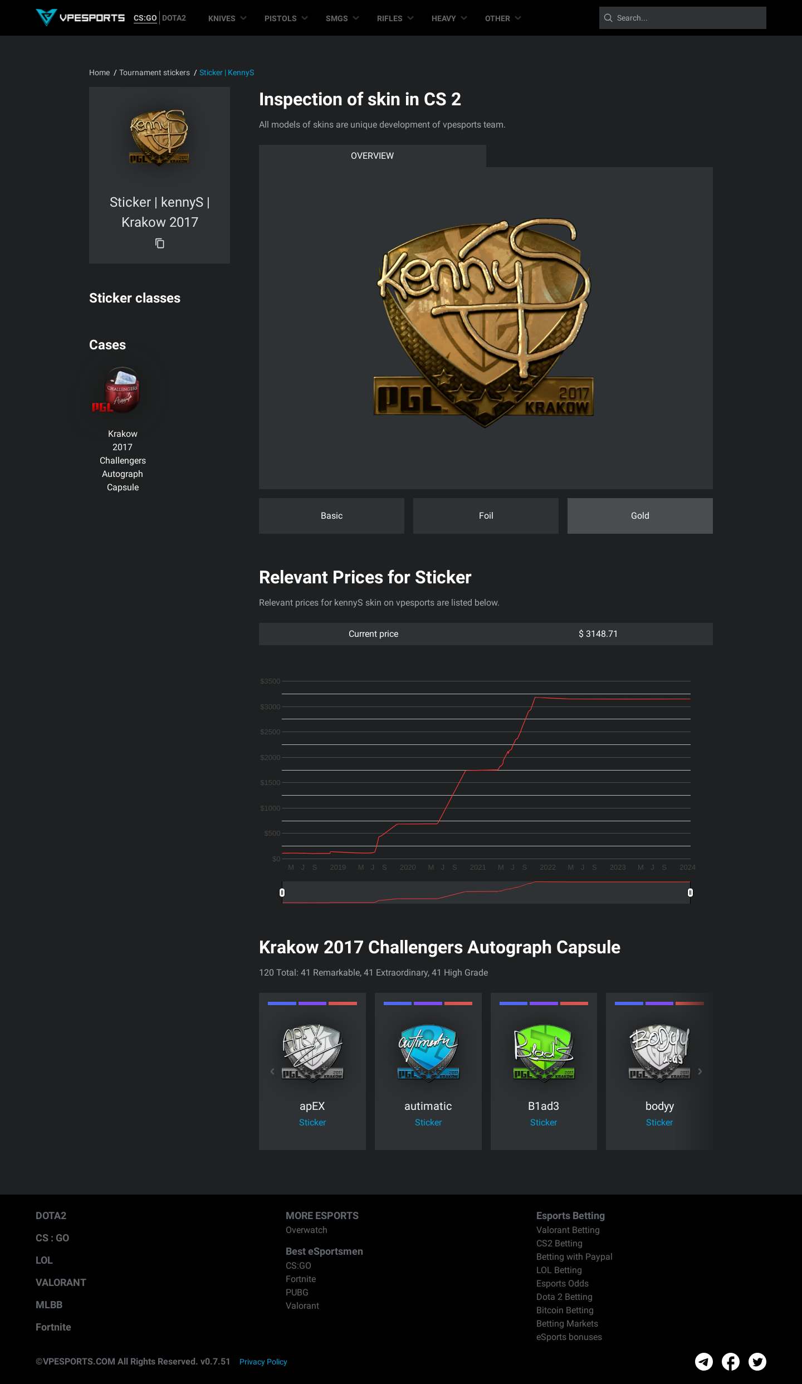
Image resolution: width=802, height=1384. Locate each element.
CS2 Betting (559, 1243)
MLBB (49, 1304)
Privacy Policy (263, 1361)
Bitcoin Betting (565, 1310)
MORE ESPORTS (322, 1215)
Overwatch (306, 1230)
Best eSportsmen (324, 1251)
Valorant (302, 1305)
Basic (332, 515)
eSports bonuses (569, 1337)
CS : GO (52, 1238)
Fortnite (53, 1327)
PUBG (297, 1292)
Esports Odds (562, 1283)
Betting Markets (567, 1323)
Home (99, 72)
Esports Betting (570, 1215)
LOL (44, 1260)
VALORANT (61, 1282)
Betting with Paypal (574, 1256)
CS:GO (145, 17)
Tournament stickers (154, 72)
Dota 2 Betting (564, 1297)
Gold (640, 515)
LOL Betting (559, 1270)
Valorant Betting (568, 1230)
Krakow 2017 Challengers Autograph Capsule (123, 460)
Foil (486, 515)
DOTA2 (174, 17)
